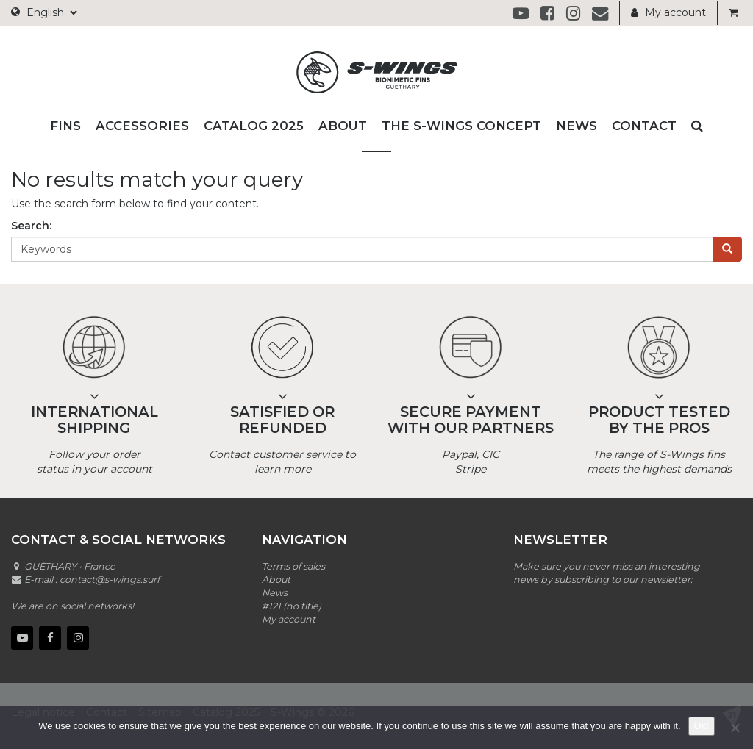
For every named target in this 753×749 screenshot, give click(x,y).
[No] (734, 727)
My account (668, 12)
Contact (644, 125)
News (576, 125)
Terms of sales (293, 566)
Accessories (142, 125)
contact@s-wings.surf (110, 579)
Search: (31, 225)
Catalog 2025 (254, 125)
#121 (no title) (291, 606)
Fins (65, 125)
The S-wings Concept (461, 125)
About (342, 125)
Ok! (701, 725)
